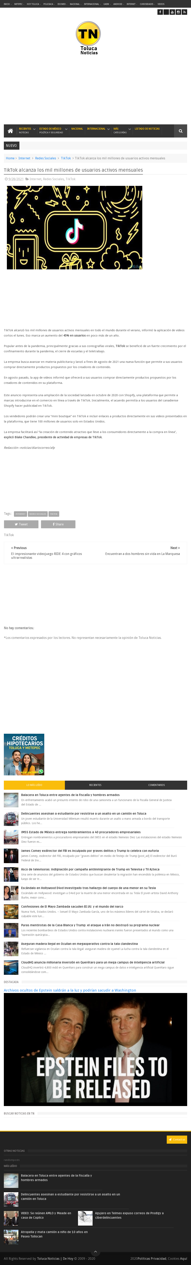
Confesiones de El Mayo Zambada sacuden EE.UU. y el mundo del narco (72, 906)
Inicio (7, 4)
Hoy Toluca (33, 4)
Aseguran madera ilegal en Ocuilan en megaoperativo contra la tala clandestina (79, 944)
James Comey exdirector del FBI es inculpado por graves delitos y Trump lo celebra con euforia (90, 851)
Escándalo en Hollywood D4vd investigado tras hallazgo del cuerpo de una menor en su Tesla (88, 888)
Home (10, 158)
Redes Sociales (45, 158)
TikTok (66, 158)
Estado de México (51, 130)
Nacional (75, 4)
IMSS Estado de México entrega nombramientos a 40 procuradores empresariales (81, 832)
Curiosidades (146, 4)
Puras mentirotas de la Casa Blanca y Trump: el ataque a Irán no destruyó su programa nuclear (90, 925)
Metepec (18, 4)
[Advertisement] (56, 90)
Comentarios (156, 785)
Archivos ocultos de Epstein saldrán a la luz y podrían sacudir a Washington (70, 990)
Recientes (25, 130)
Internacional (91, 4)
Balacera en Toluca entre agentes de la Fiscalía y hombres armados (70, 795)
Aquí (183, 1259)
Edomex (61, 4)
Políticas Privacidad (152, 1259)
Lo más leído (34, 785)
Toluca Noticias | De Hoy (55, 1259)
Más (120, 130)
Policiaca (48, 4)
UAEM (106, 4)
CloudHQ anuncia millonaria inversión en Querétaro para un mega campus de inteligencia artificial (93, 962)
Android (117, 4)
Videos (161, 4)
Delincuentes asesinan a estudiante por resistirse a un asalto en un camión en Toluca (83, 813)
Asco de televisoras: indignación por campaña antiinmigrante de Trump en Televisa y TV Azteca (90, 869)
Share (58, 524)
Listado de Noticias (147, 128)
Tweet (21, 524)
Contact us (177, 1139)
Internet (131, 4)
